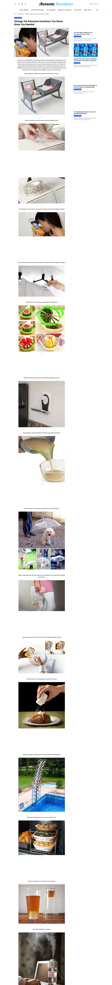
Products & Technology (65, 10)
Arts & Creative (24, 10)
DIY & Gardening (50, 10)
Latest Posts (78, 10)
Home (15, 14)
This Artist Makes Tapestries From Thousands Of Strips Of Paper (83, 33)
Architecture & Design (37, 10)
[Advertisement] (41, 165)
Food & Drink (77, 62)
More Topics (87, 10)
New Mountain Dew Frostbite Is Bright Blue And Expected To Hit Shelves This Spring (85, 59)
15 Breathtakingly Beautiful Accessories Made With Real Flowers (85, 112)
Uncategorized (21, 14)
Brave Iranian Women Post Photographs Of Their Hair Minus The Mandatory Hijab (85, 86)
